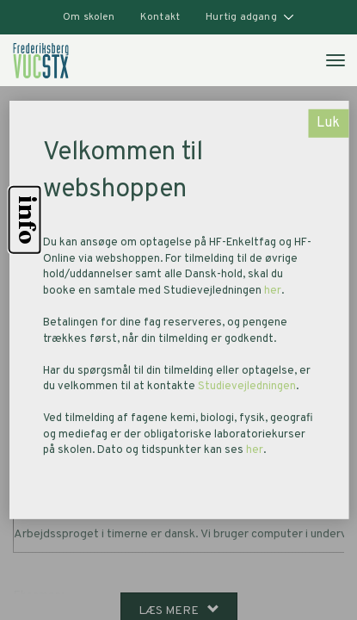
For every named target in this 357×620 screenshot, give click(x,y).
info (25, 220)
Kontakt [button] (160, 17)
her (272, 291)
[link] (41, 60)
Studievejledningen (247, 387)
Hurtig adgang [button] (250, 17)
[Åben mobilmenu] (334, 59)
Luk (328, 123)
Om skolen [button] (88, 17)
